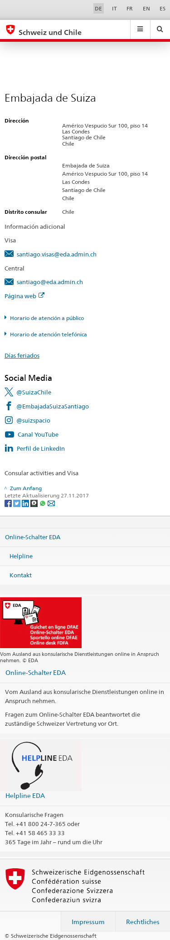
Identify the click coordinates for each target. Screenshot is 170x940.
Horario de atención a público (47, 318)
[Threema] (34, 502)
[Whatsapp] (43, 502)
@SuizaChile (33, 392)
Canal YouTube (38, 434)
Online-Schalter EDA (32, 537)
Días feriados (22, 355)
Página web (24, 296)
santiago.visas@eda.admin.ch (57, 254)
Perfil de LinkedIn (41, 448)
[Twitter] (17, 502)
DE (98, 8)
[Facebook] (9, 502)
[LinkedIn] (26, 502)
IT (114, 8)
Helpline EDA (25, 795)
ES (162, 8)
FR (129, 8)
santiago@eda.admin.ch (50, 281)
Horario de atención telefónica (48, 334)
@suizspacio (33, 420)
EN (146, 8)
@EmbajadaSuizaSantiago (52, 406)
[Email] (51, 502)
